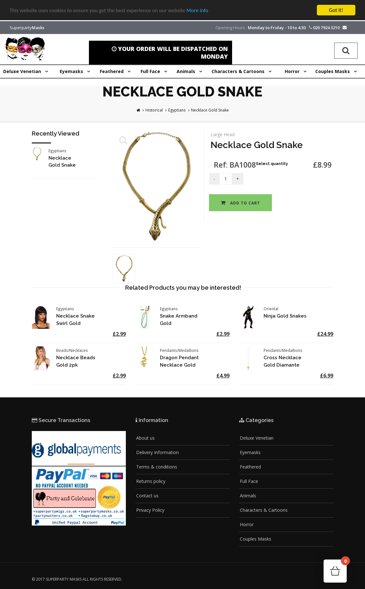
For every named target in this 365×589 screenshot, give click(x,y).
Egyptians (177, 110)
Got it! (336, 10)
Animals (248, 496)
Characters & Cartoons (264, 510)
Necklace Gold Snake (210, 110)
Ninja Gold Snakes (285, 316)
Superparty (27, 27)
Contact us (147, 496)
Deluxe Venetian (257, 438)
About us (145, 438)
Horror (247, 524)
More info (197, 10)
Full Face (249, 481)
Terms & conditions (156, 467)
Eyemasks (250, 452)
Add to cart (240, 203)
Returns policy (150, 481)
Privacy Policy (150, 510)
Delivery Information (157, 452)
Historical (154, 110)
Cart (344, 563)
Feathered (250, 467)
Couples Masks (255, 539)
